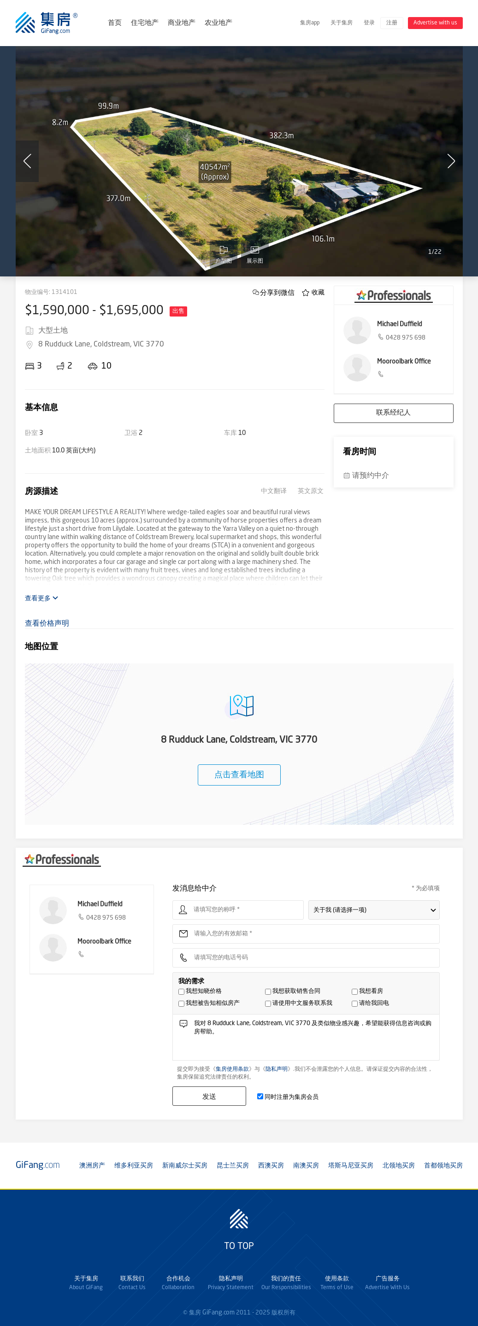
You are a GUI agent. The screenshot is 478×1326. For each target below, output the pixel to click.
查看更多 (42, 598)
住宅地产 (145, 23)
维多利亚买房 (133, 1165)
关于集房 (341, 23)
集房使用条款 (232, 1069)
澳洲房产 (92, 1165)
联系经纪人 (393, 413)
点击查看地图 (239, 775)
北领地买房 (399, 1165)
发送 (209, 1096)
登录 (369, 23)
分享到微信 (277, 292)
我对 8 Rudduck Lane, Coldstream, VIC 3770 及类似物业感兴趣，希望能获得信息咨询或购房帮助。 (314, 1039)
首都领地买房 (443, 1165)
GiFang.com (218, 1312)
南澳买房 (306, 1165)
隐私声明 (277, 1069)
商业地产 (181, 23)
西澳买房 (271, 1165)
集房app (309, 23)
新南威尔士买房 (184, 1165)
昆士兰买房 (233, 1165)
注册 (391, 23)
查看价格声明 (47, 624)
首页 (115, 23)
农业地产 (218, 23)
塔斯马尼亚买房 (350, 1165)
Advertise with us (435, 23)
